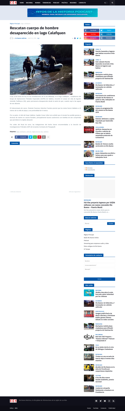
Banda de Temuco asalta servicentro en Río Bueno (104, 145)
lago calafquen (25, 23)
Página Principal (15, 23)
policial (29, 131)
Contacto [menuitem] (82, 3)
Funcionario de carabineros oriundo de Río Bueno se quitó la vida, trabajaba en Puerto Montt (105, 99)
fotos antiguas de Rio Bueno (93, 246)
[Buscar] (99, 223)
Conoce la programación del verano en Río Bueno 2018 (104, 110)
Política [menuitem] (65, 3)
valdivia (46, 131)
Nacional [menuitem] (29, 3)
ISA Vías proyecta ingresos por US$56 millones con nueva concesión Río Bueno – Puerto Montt (99, 205)
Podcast (86, 240)
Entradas (89, 168)
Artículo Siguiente (74, 192)
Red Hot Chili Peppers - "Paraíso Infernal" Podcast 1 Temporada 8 (105, 339)
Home (89, 408)
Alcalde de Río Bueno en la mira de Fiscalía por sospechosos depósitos (105, 369)
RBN (16, 408)
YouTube (95, 408)
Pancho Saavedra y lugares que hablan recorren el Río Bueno (105, 53)
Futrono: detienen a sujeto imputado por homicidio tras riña (105, 121)
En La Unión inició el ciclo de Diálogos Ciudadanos (105, 348)
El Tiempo (87, 249)
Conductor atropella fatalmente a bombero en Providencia (105, 390)
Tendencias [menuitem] (47, 3)
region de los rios (37, 131)
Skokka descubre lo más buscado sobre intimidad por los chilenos (105, 294)
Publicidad (112, 408)
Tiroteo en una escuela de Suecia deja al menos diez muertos (105, 358)
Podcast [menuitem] (56, 3)
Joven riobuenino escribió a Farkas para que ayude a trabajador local (105, 155)
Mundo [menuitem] (37, 3)
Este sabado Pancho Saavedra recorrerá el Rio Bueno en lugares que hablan (105, 65)
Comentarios (90, 170)
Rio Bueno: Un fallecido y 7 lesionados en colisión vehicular (105, 87)
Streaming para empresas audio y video (96, 243)
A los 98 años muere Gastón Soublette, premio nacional (105, 380)
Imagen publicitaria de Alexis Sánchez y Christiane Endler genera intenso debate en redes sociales (105, 316)
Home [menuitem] (22, 3)
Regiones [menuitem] (73, 3)
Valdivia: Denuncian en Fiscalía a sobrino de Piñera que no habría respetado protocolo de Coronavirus (104, 133)
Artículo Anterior (16, 192)
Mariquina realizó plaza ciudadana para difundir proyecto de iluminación (104, 77)
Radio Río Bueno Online (91, 238)
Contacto (103, 408)
